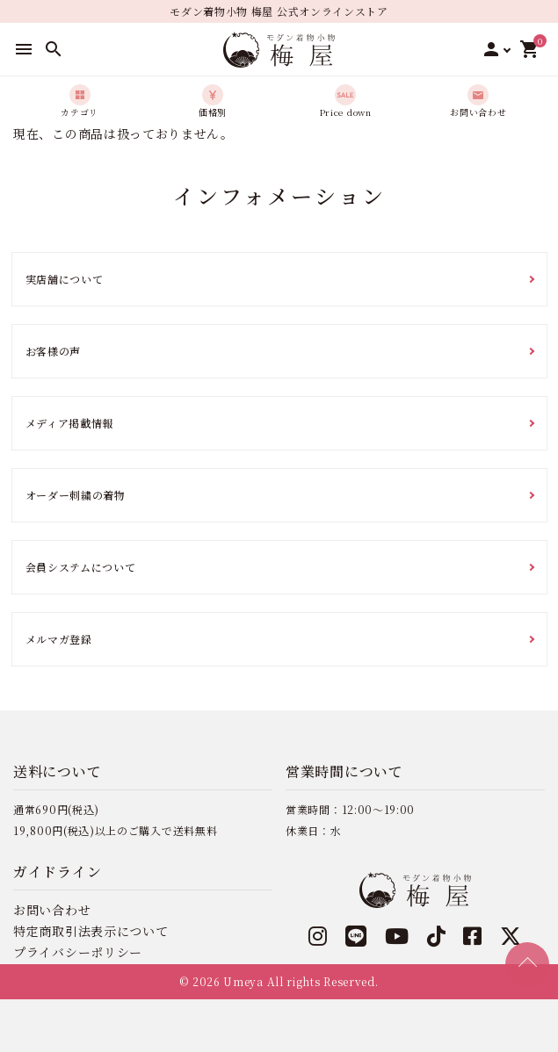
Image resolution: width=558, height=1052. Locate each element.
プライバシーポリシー (77, 952)
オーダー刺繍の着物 (75, 494)
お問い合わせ (52, 910)
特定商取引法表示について (90, 931)
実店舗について (64, 278)
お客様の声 (53, 350)
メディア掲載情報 (69, 422)
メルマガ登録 (58, 638)
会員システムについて (80, 566)
